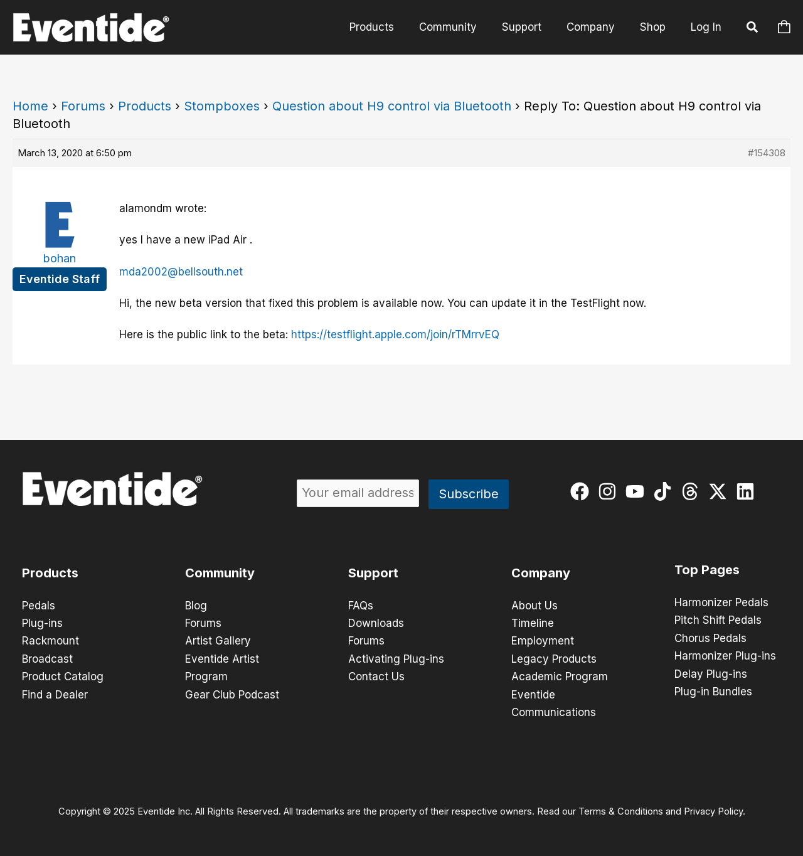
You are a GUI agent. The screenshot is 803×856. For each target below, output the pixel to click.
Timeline (532, 623)
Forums (83, 106)
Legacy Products (554, 658)
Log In (706, 27)
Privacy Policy (713, 809)
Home (30, 106)
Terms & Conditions (620, 809)
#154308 (766, 153)
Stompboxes (222, 106)
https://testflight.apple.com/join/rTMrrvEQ (395, 334)
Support (531, 27)
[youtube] (637, 491)
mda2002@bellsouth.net (181, 271)
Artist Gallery (218, 640)
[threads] (693, 491)
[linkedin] (748, 491)
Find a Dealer (55, 693)
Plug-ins (42, 623)
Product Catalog (63, 676)
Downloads (376, 623)
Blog (196, 605)
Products (388, 27)
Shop (654, 27)
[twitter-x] (720, 491)
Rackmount (50, 640)
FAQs (360, 605)
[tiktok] (665, 491)
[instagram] (610, 491)
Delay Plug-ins (710, 672)
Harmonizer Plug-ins (725, 655)
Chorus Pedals (710, 637)
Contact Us (376, 676)
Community (461, 27)
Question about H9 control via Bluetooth (391, 106)
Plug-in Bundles (713, 690)
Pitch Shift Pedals (718, 620)
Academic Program (559, 676)
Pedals (38, 605)
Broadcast (47, 658)
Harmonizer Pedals (721, 602)
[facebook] (582, 491)
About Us (534, 605)
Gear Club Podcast (232, 693)
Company (596, 27)
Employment (542, 640)
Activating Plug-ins (396, 658)
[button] (753, 28)
